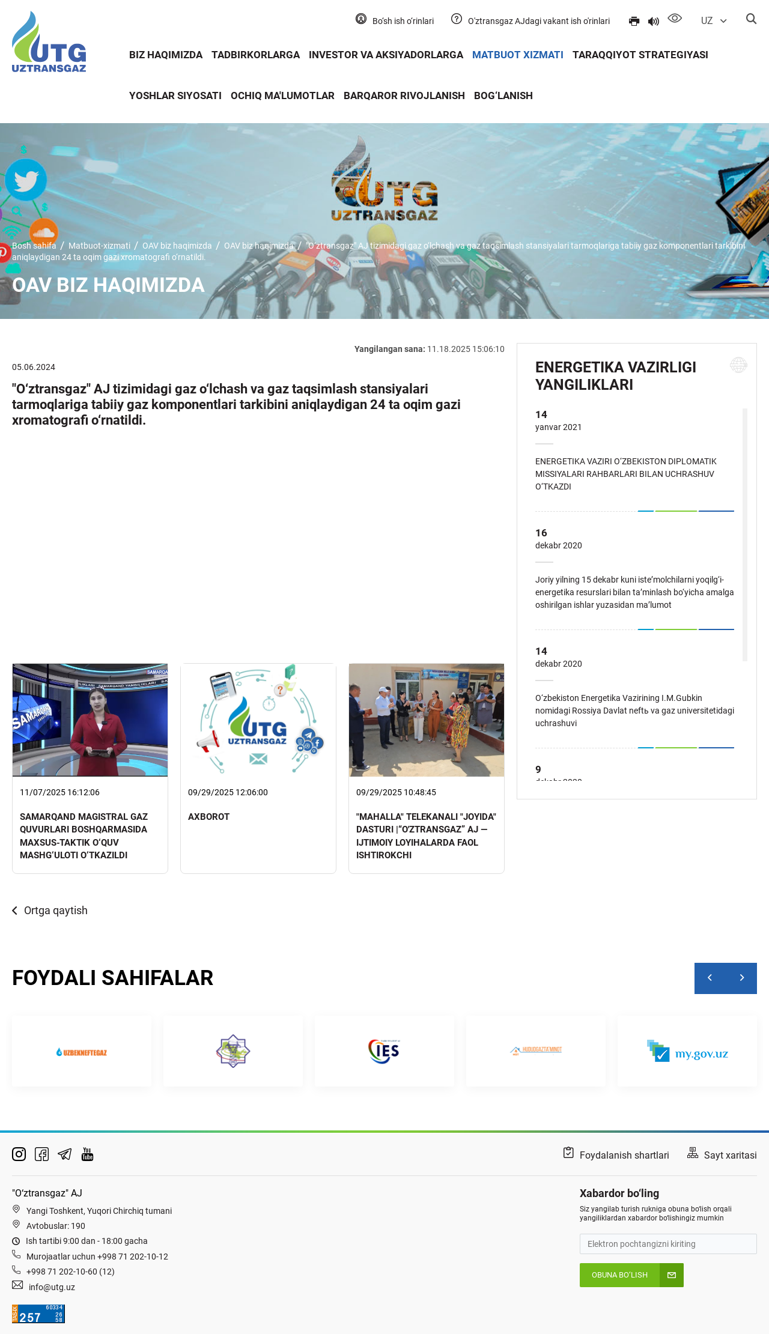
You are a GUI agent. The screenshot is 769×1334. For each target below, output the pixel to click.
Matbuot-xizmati (99, 245)
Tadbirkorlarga (255, 55)
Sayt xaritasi (730, 1155)
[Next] (741, 978)
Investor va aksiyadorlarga (386, 55)
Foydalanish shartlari (624, 1155)
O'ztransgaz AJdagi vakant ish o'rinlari (539, 21)
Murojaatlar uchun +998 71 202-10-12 (97, 1256)
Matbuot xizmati (518, 55)
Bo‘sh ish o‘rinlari (403, 21)
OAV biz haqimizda (177, 245)
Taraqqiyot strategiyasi (640, 55)
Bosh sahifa (34, 245)
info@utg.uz (52, 1287)
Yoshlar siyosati (175, 95)
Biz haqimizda (165, 55)
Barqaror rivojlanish (404, 95)
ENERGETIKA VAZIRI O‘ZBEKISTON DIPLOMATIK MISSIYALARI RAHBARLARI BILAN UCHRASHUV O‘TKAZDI (626, 473)
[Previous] (710, 978)
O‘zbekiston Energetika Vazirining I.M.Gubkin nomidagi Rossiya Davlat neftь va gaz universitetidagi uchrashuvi (634, 710)
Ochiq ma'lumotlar (283, 95)
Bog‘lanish (503, 95)
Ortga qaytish (50, 910)
